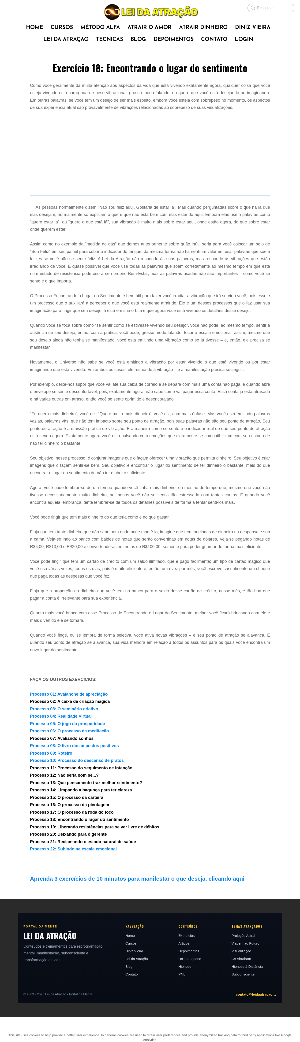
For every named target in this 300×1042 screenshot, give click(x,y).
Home (129, 961)
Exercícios (187, 961)
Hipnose (185, 992)
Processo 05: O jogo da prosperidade (67, 748)
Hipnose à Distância (248, 992)
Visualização (243, 976)
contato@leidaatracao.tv (259, 1019)
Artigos (184, 968)
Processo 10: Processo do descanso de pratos (77, 785)
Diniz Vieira (133, 976)
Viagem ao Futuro (247, 968)
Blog (128, 992)
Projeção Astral (245, 961)
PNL (182, 999)
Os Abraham (243, 984)
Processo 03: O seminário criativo (64, 734)
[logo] (150, 12)
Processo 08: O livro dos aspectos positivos (74, 771)
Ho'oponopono (190, 984)
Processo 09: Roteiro (51, 778)
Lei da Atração (136, 984)
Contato (131, 999)
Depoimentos (189, 976)
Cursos (130, 968)
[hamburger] (9, 7)
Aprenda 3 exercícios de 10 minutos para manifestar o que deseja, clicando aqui (137, 904)
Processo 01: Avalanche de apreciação (69, 719)
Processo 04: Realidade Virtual (61, 741)
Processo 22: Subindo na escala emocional (73, 874)
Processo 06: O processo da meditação (69, 756)
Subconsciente (244, 999)
